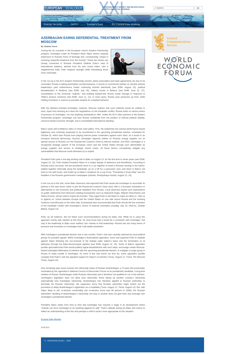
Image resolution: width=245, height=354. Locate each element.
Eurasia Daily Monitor (51, 319)
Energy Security (53, 24)
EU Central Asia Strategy (126, 24)
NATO (74, 24)
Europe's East (95, 24)
